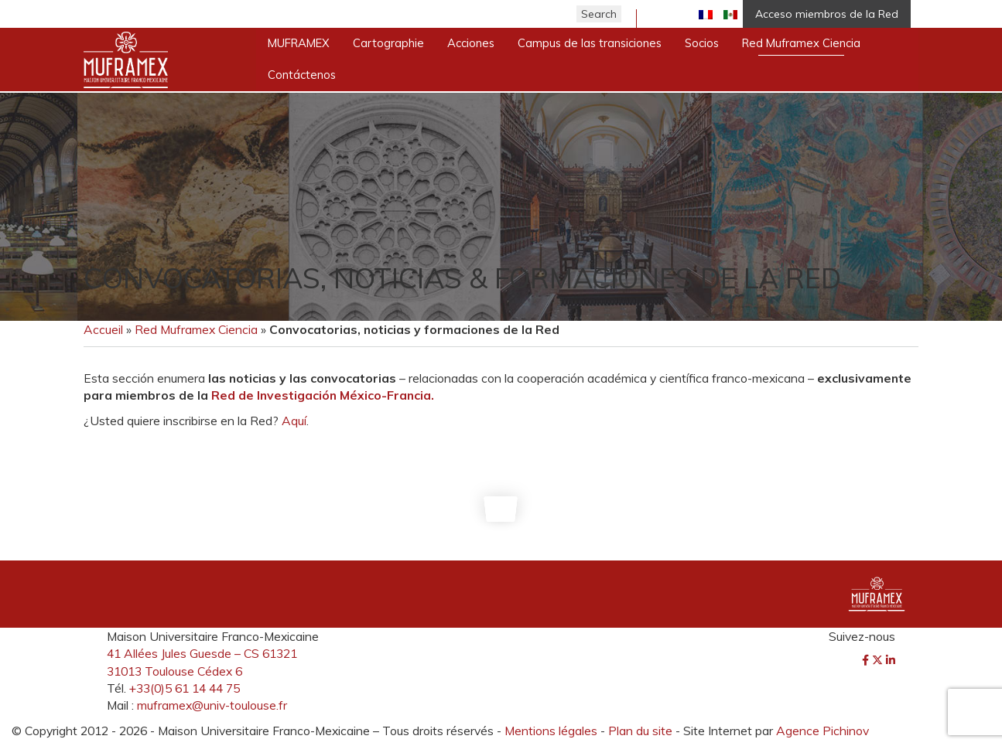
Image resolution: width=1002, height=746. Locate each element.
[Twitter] (879, 660)
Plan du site (640, 730)
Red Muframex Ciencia (196, 329)
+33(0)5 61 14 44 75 (184, 688)
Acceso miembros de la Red (826, 14)
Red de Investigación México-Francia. (322, 395)
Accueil (103, 329)
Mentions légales (550, 730)
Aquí (294, 420)
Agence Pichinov (822, 730)
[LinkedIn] (890, 660)
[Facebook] (867, 660)
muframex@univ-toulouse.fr (212, 705)
